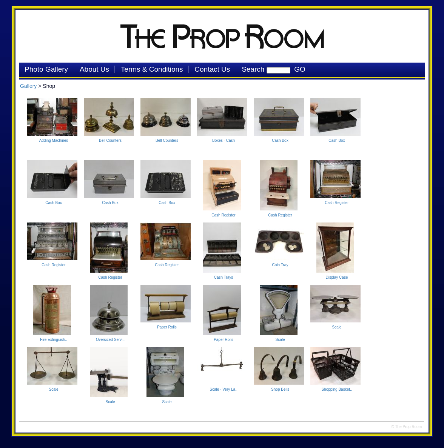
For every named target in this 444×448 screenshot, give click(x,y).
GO (297, 69)
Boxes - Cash (223, 140)
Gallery (28, 86)
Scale (280, 340)
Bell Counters (110, 140)
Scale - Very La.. (223, 389)
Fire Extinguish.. (53, 340)
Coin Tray (280, 265)
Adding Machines (53, 140)
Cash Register (223, 215)
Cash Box (280, 140)
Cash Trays (223, 277)
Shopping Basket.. (336, 389)
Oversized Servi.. (110, 340)
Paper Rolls (167, 327)
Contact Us (212, 69)
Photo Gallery (46, 69)
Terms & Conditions (152, 69)
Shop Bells (280, 389)
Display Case (337, 277)
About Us (94, 69)
